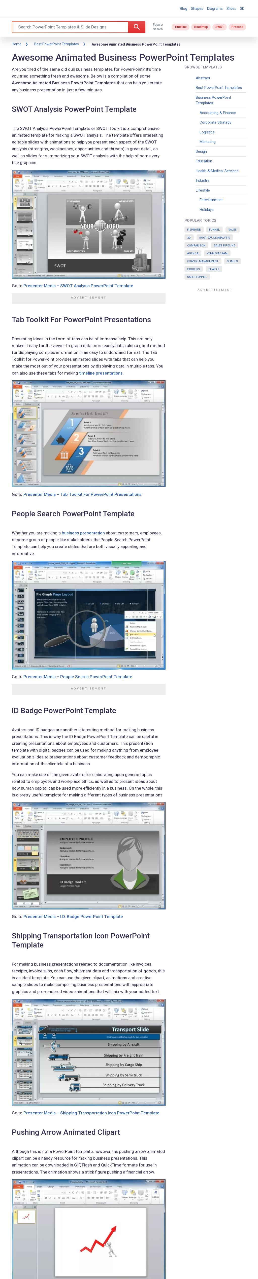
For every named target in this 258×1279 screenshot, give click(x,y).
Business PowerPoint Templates (213, 100)
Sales (232, 229)
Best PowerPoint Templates (56, 44)
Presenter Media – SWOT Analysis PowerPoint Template (78, 285)
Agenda (192, 253)
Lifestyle (203, 190)
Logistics (207, 132)
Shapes (197, 8)
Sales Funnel (197, 277)
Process (237, 27)
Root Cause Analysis (214, 237)
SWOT (219, 27)
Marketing (208, 141)
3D (242, 8)
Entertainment (211, 200)
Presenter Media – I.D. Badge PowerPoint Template (73, 916)
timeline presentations (101, 373)
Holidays (207, 209)
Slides (231, 8)
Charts (213, 269)
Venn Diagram (217, 253)
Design (201, 151)
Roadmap (201, 27)
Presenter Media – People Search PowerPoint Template (77, 676)
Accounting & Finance (218, 113)
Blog (183, 8)
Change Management (202, 261)
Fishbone (194, 229)
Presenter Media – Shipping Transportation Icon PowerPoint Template (91, 1112)
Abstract (203, 78)
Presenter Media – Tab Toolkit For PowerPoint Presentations (82, 494)
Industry (202, 180)
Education (204, 161)
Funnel (214, 229)
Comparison (196, 245)
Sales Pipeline (224, 245)
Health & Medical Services (217, 171)
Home (16, 44)
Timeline (181, 27)
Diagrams (215, 8)
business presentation (83, 532)
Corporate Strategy (215, 122)
